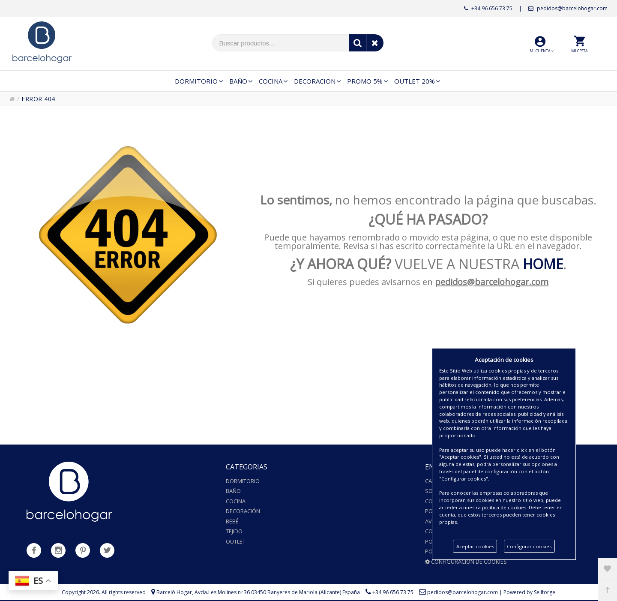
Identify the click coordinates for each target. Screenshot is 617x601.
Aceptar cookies (475, 546)
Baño (233, 491)
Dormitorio (243, 481)
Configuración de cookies (466, 561)
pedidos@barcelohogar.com (568, 8)
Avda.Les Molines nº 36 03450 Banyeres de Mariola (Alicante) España (277, 592)
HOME (543, 264)
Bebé (232, 521)
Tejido (234, 531)
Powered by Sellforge (529, 592)
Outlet (236, 541)
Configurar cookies (529, 546)
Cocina (236, 501)
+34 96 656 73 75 (488, 8)
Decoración (243, 511)
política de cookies (504, 507)
